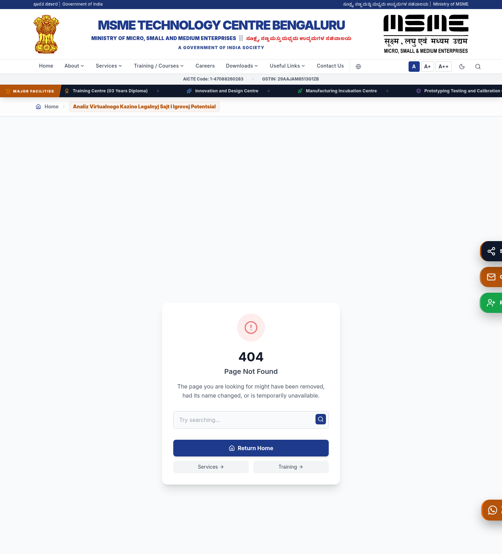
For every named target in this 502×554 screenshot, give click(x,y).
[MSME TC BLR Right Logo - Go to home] (426, 34)
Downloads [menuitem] (242, 66)
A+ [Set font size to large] (427, 66)
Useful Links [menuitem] (288, 66)
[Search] (320, 419)
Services (211, 467)
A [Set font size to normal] (414, 66)
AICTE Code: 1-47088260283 (213, 79)
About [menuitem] (74, 66)
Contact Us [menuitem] (330, 66)
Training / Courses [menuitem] (159, 66)
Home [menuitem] (46, 66)
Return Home (251, 448)
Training (291, 467)
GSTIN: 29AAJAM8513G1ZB (290, 79)
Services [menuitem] (109, 66)
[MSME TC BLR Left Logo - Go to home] (46, 34)
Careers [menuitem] (205, 66)
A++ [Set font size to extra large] (444, 66)
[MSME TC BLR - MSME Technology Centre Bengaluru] (221, 34)
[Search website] (478, 66)
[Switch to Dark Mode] (462, 66)
